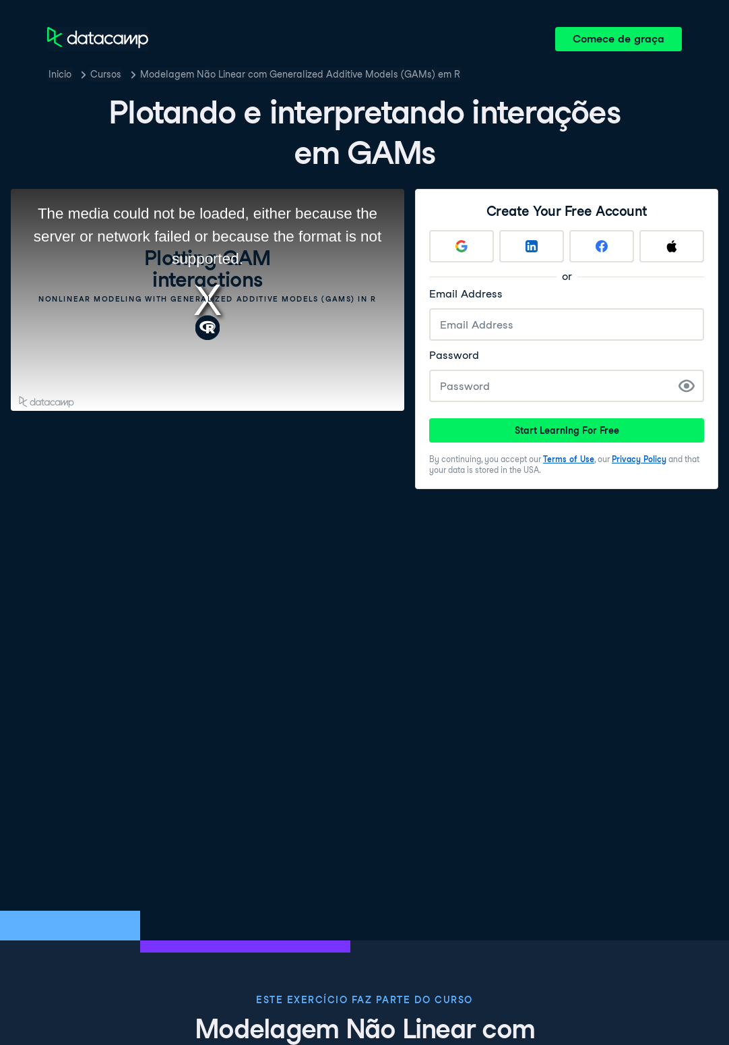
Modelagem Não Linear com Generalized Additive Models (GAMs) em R (300, 74)
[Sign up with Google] (461, 246)
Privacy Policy (639, 459)
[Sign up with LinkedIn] (531, 246)
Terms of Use (568, 459)
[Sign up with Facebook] (601, 246)
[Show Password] (686, 386)
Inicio (60, 74)
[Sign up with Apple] (671, 246)
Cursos (105, 74)
